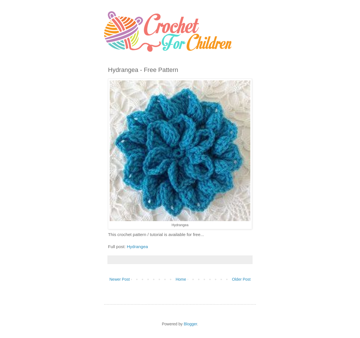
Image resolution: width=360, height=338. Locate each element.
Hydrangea (137, 246)
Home (181, 279)
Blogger (190, 324)
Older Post (241, 279)
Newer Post (119, 279)
